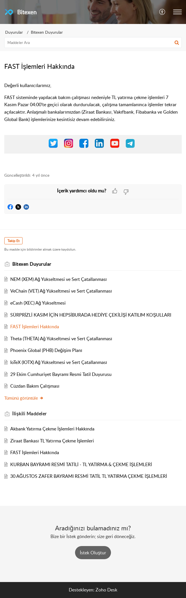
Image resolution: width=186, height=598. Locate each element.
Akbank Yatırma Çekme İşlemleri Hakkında (52, 429)
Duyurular (14, 32)
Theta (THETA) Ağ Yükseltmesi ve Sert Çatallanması (61, 338)
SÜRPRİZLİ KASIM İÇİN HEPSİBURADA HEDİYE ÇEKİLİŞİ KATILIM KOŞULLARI (90, 315)
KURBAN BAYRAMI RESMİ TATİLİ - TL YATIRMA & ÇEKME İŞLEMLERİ (81, 464)
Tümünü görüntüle (24, 398)
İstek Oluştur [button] (93, 552)
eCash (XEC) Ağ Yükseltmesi (38, 303)
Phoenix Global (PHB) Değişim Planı (46, 350)
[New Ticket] (93, 552)
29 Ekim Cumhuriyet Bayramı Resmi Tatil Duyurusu (61, 374)
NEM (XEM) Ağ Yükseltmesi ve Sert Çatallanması (58, 279)
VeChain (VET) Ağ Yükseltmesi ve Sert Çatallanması (61, 291)
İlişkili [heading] (29, 413)
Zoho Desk (106, 590)
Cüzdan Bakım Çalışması (34, 386)
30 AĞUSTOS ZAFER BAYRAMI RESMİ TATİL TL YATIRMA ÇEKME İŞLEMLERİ (88, 476)
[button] (162, 12)
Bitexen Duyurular (47, 32)
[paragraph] (93, 124)
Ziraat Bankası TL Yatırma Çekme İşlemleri (52, 441)
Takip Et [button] (13, 240)
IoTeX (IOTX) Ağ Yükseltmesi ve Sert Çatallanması (58, 362)
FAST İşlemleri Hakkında (34, 326)
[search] (93, 42)
